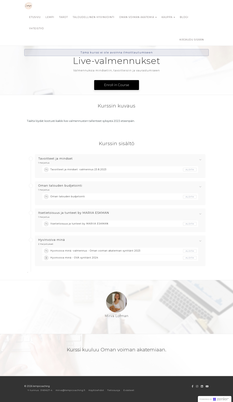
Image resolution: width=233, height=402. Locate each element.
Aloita (190, 169)
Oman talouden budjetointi (60, 185)
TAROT (63, 17)
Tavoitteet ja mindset (55, 158)
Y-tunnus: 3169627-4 (40, 390)
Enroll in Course (116, 85)
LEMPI (49, 17)
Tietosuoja (113, 390)
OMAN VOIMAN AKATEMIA (138, 17)
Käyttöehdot (96, 390)
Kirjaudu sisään (191, 39)
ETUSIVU (35, 17)
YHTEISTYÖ (36, 28)
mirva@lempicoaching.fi (70, 390)
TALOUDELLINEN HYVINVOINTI (93, 17)
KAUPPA (168, 17)
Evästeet (128, 390)
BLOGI (184, 17)
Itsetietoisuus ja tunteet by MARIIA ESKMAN (73, 213)
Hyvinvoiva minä (51, 240)
